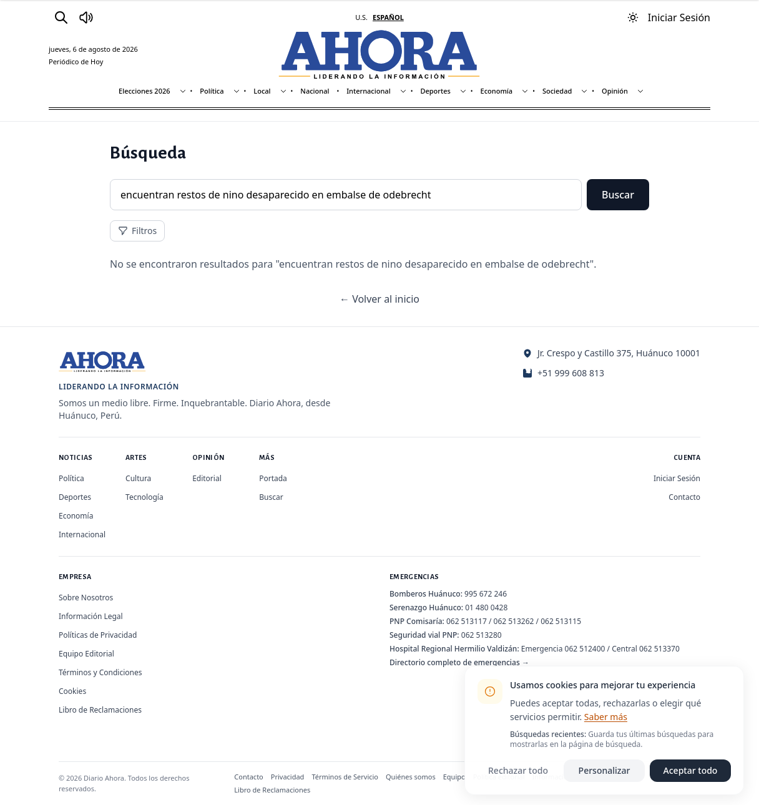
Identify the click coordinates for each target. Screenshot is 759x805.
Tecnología (144, 497)
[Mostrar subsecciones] (183, 91)
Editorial (207, 478)
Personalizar (604, 770)
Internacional (368, 90)
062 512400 (585, 648)
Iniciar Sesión (677, 478)
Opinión (615, 90)
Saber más (605, 717)
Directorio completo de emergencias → (459, 662)
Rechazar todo (518, 770)
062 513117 (466, 621)
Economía (497, 90)
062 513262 (514, 621)
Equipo (454, 776)
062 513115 (561, 621)
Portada (273, 478)
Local (261, 90)
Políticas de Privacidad (98, 635)
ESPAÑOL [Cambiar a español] (388, 17)
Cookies (72, 691)
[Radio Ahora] (86, 17)
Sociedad (557, 90)
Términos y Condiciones (100, 672)
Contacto (684, 497)
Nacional (314, 90)
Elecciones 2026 (144, 90)
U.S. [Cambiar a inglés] (361, 17)
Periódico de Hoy (76, 61)
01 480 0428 (486, 607)
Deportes (435, 90)
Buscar (618, 195)
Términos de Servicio (344, 776)
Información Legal (91, 616)
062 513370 (659, 648)
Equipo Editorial (86, 653)
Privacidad (288, 776)
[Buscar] (61, 17)
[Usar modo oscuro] (633, 17)
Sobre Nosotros (86, 597)
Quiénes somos (411, 776)
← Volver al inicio (379, 299)
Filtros (137, 231)
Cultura (138, 478)
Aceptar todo (691, 770)
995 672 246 (485, 593)
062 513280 (481, 635)
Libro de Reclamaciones (100, 710)
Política (211, 90)
